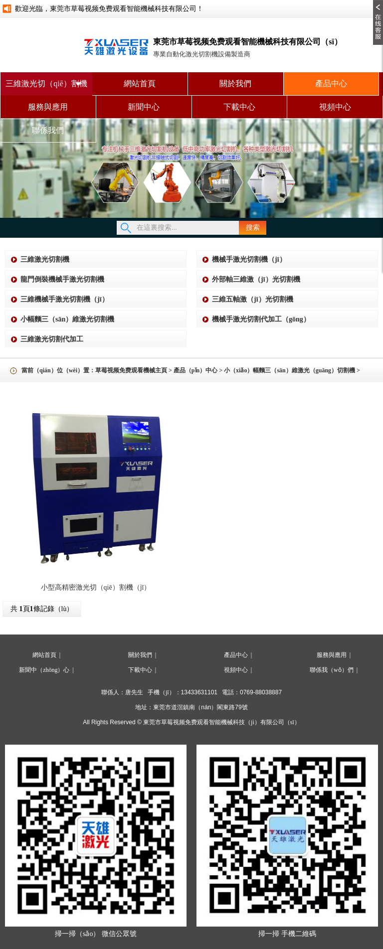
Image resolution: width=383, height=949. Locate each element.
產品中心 (331, 83)
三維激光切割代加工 (51, 339)
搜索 (253, 227)
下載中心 (239, 107)
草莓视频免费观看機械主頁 (131, 370)
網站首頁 (140, 83)
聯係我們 (48, 130)
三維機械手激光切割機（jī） (64, 299)
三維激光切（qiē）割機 (46, 83)
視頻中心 (335, 107)
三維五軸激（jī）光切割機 (252, 299)
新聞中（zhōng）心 (44, 669)
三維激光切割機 (44, 259)
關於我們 (235, 83)
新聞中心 (144, 107)
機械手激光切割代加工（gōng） (261, 319)
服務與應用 (48, 107)
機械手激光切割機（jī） (249, 259)
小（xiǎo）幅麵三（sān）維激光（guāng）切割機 (289, 370)
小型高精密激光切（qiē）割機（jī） (96, 587)
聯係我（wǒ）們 (332, 669)
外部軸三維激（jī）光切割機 (256, 279)
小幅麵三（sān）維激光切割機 (67, 319)
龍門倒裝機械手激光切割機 (62, 279)
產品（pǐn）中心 (195, 370)
